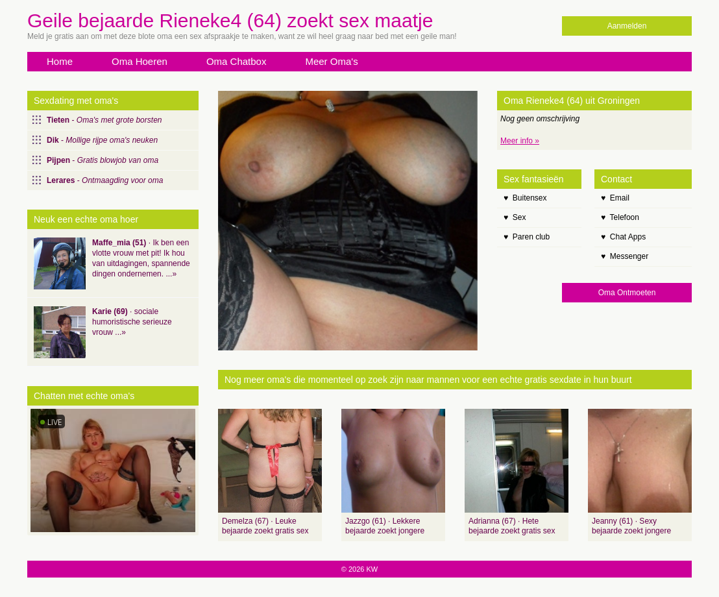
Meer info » (519, 140)
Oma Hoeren (139, 61)
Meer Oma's (331, 61)
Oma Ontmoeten (627, 292)
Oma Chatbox (236, 61)
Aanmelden (627, 25)
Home (60, 61)
